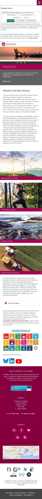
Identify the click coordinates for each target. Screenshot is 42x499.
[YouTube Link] (28, 430)
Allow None (21, 20)
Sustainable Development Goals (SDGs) (16, 321)
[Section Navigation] (21, 303)
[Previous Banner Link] (17, 63)
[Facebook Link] (21, 430)
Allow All (11, 20)
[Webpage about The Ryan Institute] (21, 53)
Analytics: (16, 17)
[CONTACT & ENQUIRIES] (16, 495)
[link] (21, 66)
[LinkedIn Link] (17, 437)
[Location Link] (21, 458)
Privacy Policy (33, 38)
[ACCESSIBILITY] (28, 495)
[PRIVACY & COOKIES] (21, 493)
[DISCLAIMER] (10, 493)
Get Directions (14, 413)
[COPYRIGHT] (32, 493)
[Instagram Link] (14, 430)
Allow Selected (31, 20)
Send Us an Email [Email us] (29, 413)
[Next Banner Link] (24, 63)
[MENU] (39, 2)
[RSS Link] (25, 437)
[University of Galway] (9, 44)
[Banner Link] (21, 63)
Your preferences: (26, 15)
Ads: (25, 17)
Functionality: (11, 15)
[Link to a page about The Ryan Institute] (21, 74)
